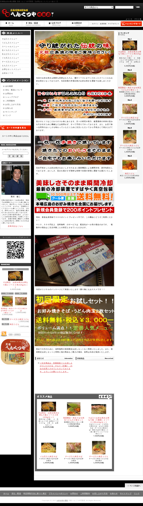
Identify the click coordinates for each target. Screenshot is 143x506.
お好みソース (7, 73)
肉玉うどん (14, 324)
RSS (10, 334)
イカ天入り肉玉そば (48, 449)
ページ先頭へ (134, 485)
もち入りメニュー (9, 66)
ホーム (11, 24)
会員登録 (103, 23)
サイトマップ (11, 112)
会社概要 (9, 86)
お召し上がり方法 (13, 104)
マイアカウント (113, 23)
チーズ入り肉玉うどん (19, 319)
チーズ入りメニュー (10, 62)
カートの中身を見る (15, 127)
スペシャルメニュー (10, 47)
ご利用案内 (10, 101)
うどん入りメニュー (10, 43)
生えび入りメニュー (10, 54)
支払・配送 (16, 493)
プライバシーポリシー (58, 493)
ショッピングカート (131, 23)
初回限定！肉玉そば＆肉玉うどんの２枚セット (7, 304)
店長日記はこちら (15, 226)
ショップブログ (55, 24)
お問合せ (77, 24)
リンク (8, 115)
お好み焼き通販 (62, 500)
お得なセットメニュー (11, 69)
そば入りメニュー (9, 39)
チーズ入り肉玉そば (20, 303)
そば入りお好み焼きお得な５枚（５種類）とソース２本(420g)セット (98, 412)
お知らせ (9, 108)
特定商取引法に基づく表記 (34, 493)
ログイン (95, 23)
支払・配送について (33, 24)
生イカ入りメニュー (10, 50)
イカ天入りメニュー (10, 58)
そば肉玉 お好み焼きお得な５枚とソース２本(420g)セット (15, 279)
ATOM (17, 334)
